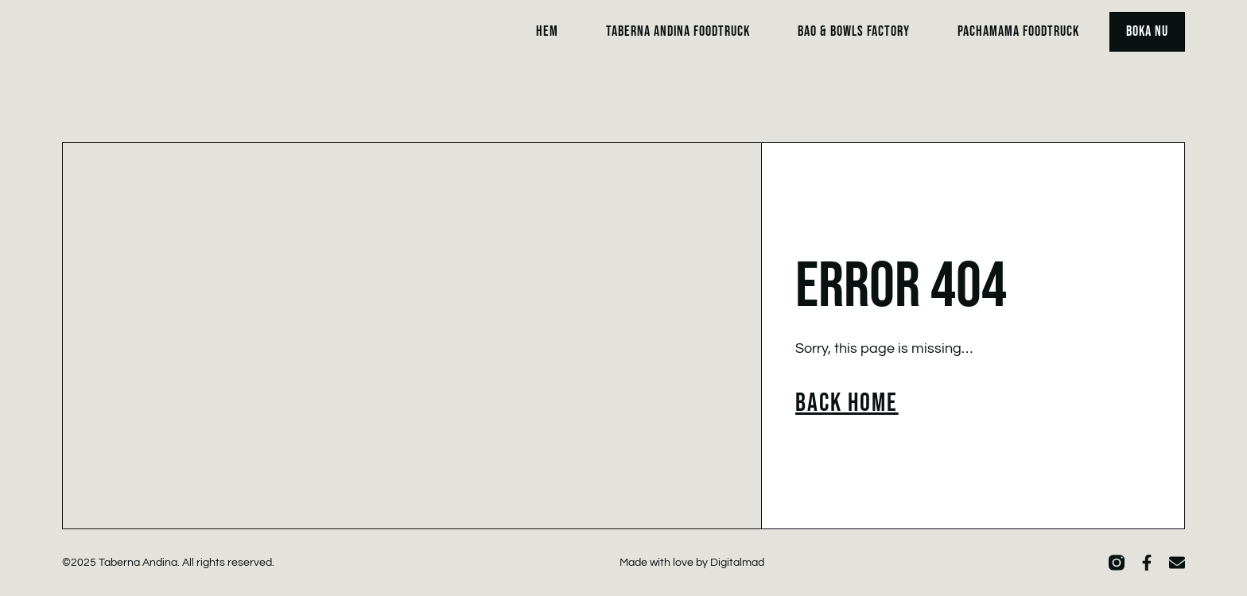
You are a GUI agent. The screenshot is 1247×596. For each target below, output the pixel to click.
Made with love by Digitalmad (692, 562)
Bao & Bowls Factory (854, 31)
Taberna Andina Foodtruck (678, 31)
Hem (547, 31)
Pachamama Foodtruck (1018, 31)
